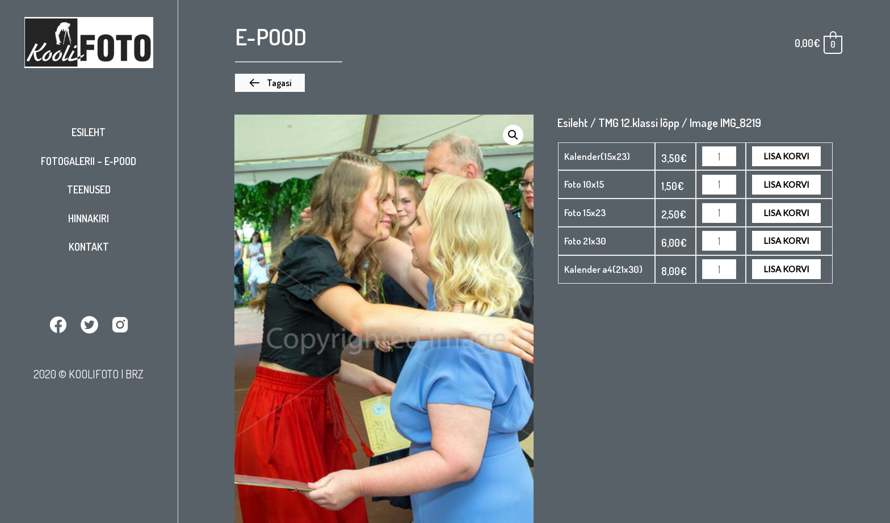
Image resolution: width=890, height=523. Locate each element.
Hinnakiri (88, 218)
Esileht (89, 132)
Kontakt (89, 247)
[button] (270, 83)
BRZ (134, 373)
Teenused (89, 189)
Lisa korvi (786, 156)
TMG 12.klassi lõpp (638, 122)
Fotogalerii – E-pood (88, 161)
